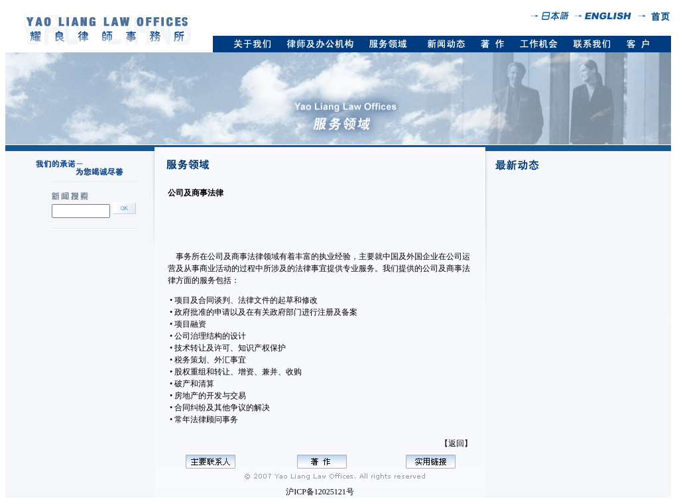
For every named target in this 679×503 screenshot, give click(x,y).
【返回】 (456, 443)
